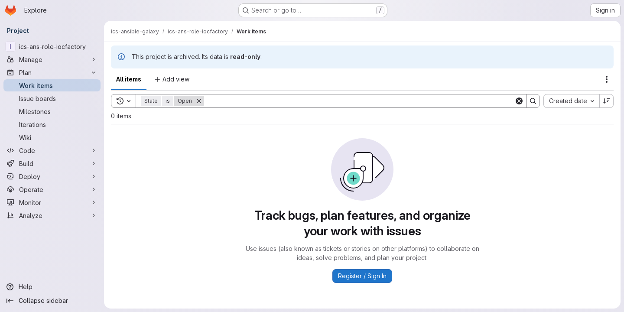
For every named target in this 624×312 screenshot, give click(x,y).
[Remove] (199, 101)
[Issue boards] (52, 98)
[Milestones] (52, 111)
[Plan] (52, 72)
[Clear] (519, 101)
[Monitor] (52, 202)
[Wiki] (52, 137)
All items (128, 79)
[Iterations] (52, 124)
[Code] (52, 150)
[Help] (52, 287)
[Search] (359, 101)
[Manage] (52, 59)
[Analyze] (52, 215)
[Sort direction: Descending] (607, 101)
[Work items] (52, 85)
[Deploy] (52, 176)
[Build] (52, 163)
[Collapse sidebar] (52, 301)
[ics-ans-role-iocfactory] (52, 46)
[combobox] (571, 101)
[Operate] (52, 189)
